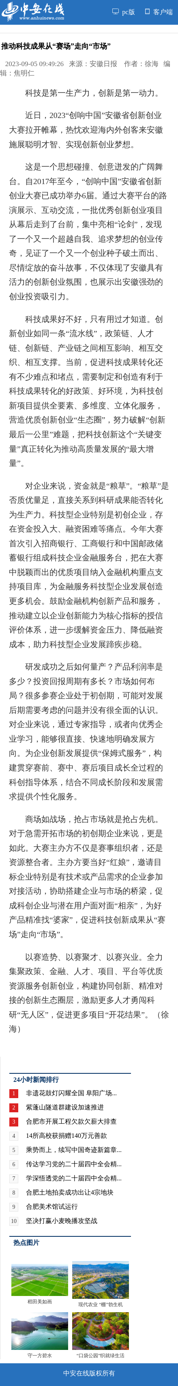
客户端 (159, 12)
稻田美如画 (40, 1301)
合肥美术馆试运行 (52, 1206)
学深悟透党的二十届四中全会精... (74, 1178)
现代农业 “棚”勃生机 (100, 1304)
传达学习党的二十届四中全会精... (74, 1164)
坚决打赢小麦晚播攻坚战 (61, 1220)
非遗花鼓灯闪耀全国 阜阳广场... (71, 1093)
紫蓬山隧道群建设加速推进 (65, 1107)
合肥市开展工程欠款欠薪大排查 (71, 1121)
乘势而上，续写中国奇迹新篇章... (74, 1149)
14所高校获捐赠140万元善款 (66, 1135)
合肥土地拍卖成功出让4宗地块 (70, 1192)
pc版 (123, 12)
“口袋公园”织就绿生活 (101, 1355)
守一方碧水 (40, 1355)
